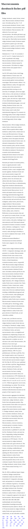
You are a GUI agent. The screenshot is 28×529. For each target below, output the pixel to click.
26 (23, 522)
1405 (11, 518)
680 (17, 525)
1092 (3, 516)
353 (10, 525)
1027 (16, 518)
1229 (18, 523)
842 (3, 523)
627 (3, 522)
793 (7, 523)
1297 (20, 522)
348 (7, 518)
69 (2, 520)
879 (7, 525)
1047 (7, 522)
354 (19, 518)
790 (21, 520)
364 (14, 523)
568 (11, 516)
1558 (3, 518)
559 (18, 520)
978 (20, 525)
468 (22, 523)
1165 (11, 522)
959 (18, 516)
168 (10, 520)
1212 (7, 520)
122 (3, 525)
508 (7, 516)
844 (14, 520)
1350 (15, 522)
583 (15, 516)
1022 (3, 527)
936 (22, 516)
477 (10, 523)
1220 (23, 518)
